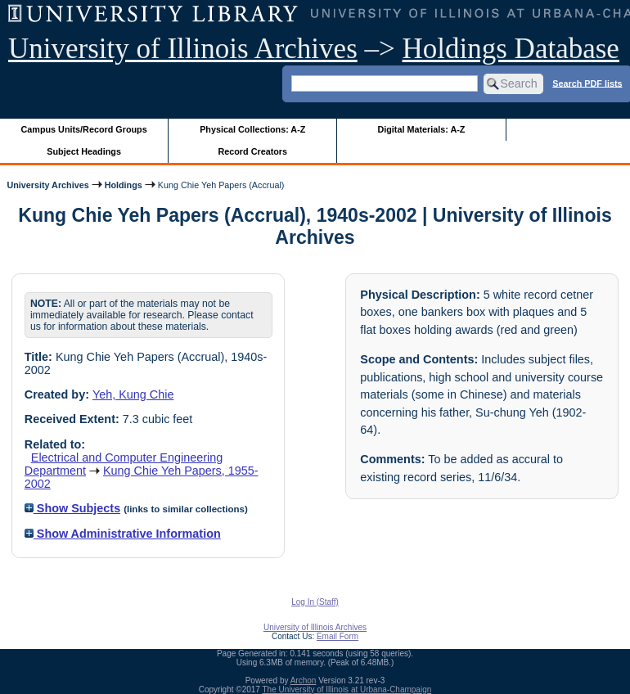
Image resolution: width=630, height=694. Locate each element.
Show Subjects (72, 508)
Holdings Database (511, 49)
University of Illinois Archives (183, 49)
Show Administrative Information (123, 533)
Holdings (123, 185)
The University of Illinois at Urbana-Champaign (347, 689)
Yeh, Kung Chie (132, 394)
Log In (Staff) (315, 601)
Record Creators (252, 151)
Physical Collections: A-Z (252, 129)
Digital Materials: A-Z (421, 129)
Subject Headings (84, 151)
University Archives (47, 185)
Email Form (337, 636)
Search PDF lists (587, 83)
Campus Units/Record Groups (84, 129)
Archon (303, 680)
